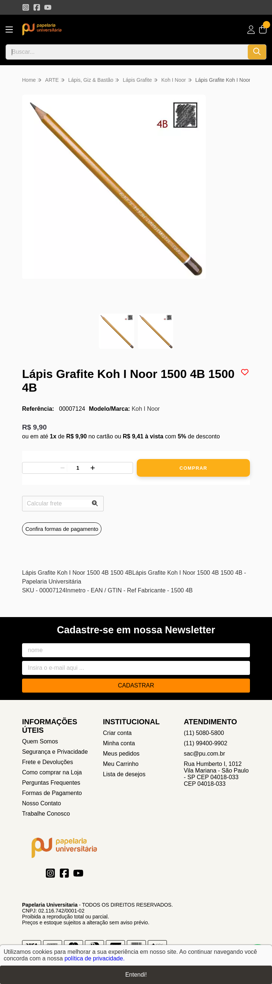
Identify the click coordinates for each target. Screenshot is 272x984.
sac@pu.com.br (204, 753)
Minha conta (119, 743)
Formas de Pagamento (52, 793)
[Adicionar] (92, 468)
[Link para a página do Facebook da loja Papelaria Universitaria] (36, 7)
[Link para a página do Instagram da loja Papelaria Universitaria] (25, 7)
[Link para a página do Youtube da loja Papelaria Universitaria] (47, 7)
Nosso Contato (41, 803)
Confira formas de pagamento (61, 529)
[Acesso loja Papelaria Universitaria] (251, 29)
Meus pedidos (121, 753)
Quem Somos (40, 741)
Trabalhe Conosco (46, 813)
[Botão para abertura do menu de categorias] (9, 29)
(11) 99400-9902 (205, 743)
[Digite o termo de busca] (127, 52)
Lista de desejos (124, 774)
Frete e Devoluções (47, 762)
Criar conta (117, 733)
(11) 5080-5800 (204, 733)
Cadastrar (136, 685)
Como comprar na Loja (52, 772)
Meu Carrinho (121, 764)
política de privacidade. (94, 958)
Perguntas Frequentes (51, 783)
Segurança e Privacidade (55, 752)
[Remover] (62, 468)
